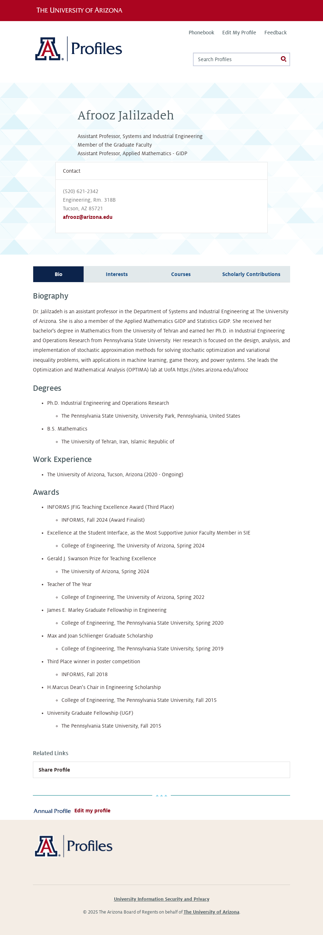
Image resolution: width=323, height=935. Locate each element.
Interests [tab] (117, 274)
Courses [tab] (181, 274)
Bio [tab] (59, 274)
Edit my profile (92, 810)
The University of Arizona (211, 912)
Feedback (275, 32)
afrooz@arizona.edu (88, 217)
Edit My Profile (239, 32)
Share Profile (54, 770)
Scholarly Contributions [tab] (251, 274)
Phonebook (201, 32)
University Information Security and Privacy (161, 899)
